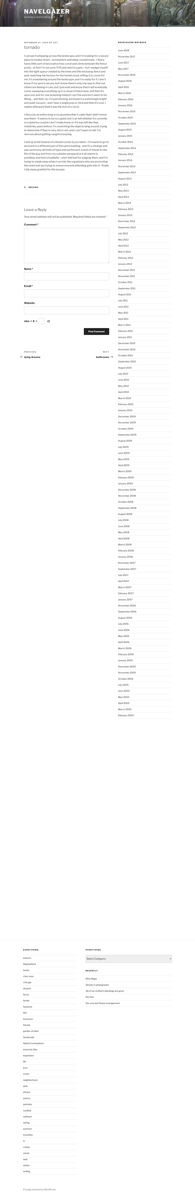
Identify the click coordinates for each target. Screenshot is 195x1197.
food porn (28, 1019)
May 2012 (123, 239)
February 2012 (125, 257)
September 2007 (127, 569)
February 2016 (125, 99)
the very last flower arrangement (103, 1003)
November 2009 (127, 422)
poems (26, 1098)
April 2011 (123, 318)
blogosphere (29, 964)
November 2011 (126, 276)
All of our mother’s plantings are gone (105, 990)
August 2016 (125, 80)
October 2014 (125, 141)
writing (26, 1171)
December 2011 (126, 270)
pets (25, 1086)
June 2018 (123, 50)
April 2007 (123, 581)
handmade (28, 1037)
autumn (27, 958)
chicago (27, 982)
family (26, 1000)
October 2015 (125, 117)
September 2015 (127, 123)
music (26, 1073)
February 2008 (126, 550)
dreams (34, 187)
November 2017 (126, 56)
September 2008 (127, 508)
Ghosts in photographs (97, 984)
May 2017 (123, 68)
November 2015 (126, 111)
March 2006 (124, 648)
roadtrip (27, 1110)
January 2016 (125, 105)
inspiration (28, 1055)
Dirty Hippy (91, 978)
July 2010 (123, 373)
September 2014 (127, 148)
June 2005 (124, 690)
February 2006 (126, 654)
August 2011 (124, 294)
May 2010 (123, 386)
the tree (90, 997)
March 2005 (124, 709)
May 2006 (123, 636)
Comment (31, 224)
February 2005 (126, 715)
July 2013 (123, 184)
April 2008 (123, 538)
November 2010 (127, 349)
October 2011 (125, 282)
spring (26, 1122)
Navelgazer (47, 11)
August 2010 (125, 367)
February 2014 (125, 154)
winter (26, 1165)
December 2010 (126, 343)
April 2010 (123, 392)
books (26, 970)
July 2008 (123, 520)
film (25, 1012)
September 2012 (127, 227)
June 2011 (123, 306)
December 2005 (127, 666)
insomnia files (30, 1049)
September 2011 (127, 288)
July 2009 (123, 447)
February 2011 (125, 331)
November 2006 (127, 605)
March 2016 (124, 93)
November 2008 (127, 495)
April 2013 (123, 196)
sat (55, 42)
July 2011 (123, 300)
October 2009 (125, 428)
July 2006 (123, 623)
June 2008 (124, 526)
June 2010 (123, 379)
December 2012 (126, 221)
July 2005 (123, 684)
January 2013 (125, 215)
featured (27, 1006)
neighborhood (30, 1080)
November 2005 (127, 672)
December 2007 (127, 562)
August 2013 (125, 178)
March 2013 (124, 202)
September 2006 (127, 611)
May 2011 (123, 312)
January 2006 (125, 660)
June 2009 (124, 453)
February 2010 (125, 404)
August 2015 (125, 129)
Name (28, 268)
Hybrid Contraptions (33, 1043)
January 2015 (125, 135)
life (24, 1061)
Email (28, 286)
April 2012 (123, 245)
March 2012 (124, 251)
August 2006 (125, 617)
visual (26, 1153)
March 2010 (124, 398)
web (25, 1159)
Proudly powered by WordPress (39, 1189)
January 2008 (125, 556)
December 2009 (127, 416)
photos (26, 1092)
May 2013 (123, 190)
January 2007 (125, 599)
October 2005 (125, 678)
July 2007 (123, 575)
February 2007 (126, 593)
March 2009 (124, 471)
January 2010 (125, 410)
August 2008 (125, 514)
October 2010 (125, 355)
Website (29, 303)
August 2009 (125, 440)
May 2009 (123, 459)
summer (27, 1128)
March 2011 (124, 325)
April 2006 (123, 642)
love (25, 1067)
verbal (26, 1147)
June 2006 (124, 630)
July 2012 (123, 233)
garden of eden (31, 1031)
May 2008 (123, 532)
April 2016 (123, 87)
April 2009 (123, 465)
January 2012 (125, 264)
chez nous (28, 976)
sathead (27, 1116)
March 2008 (124, 544)
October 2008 (125, 501)
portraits (27, 1104)
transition (28, 1134)
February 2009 (126, 477)
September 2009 (127, 434)
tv (24, 1140)
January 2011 (125, 337)
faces (26, 994)
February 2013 (125, 209)
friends (26, 1025)
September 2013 (127, 172)
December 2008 (127, 489)
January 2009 (125, 483)
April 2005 (123, 703)
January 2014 (125, 160)
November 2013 (126, 166)
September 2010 (127, 361)
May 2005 (123, 697)
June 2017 (123, 62)
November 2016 (126, 74)
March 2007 (124, 587)
